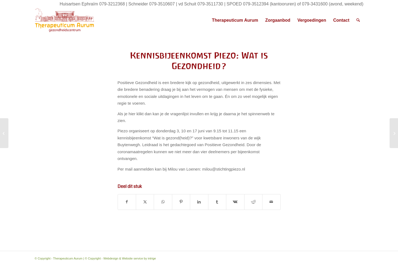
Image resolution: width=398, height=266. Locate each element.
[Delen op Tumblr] (217, 202)
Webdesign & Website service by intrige (130, 258)
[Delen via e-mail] (271, 202)
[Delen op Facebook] (127, 202)
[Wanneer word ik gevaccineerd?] (394, 133)
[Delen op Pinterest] (181, 202)
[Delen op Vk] (235, 202)
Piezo (123, 131)
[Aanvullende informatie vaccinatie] (4, 133)
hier (132, 113)
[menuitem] (235, 20)
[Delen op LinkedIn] (199, 202)
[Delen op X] (145, 202)
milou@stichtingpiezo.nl (223, 169)
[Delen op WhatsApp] (163, 202)
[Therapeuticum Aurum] (65, 20)
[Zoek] (358, 20)
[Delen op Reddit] (253, 202)
